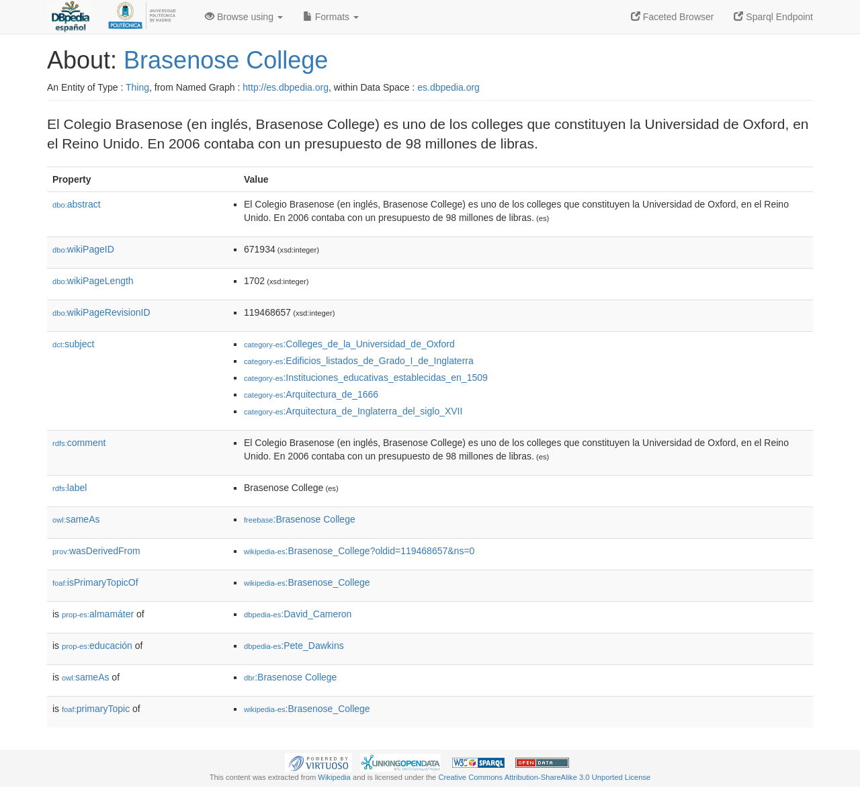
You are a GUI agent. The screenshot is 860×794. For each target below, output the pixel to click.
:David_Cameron (297, 614)
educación (97, 645)
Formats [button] (331, 16)
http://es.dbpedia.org (286, 87)
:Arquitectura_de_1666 (311, 394)
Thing (137, 87)
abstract (76, 204)
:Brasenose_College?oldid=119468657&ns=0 (359, 550)
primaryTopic (96, 708)
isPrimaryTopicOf (95, 582)
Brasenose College (226, 60)
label (69, 487)
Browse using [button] (244, 16)
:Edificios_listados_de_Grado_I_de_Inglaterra (359, 360)
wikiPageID (83, 249)
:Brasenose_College (307, 582)
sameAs (75, 519)
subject (73, 344)
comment (78, 442)
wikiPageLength (93, 280)
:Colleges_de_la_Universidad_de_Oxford (349, 344)
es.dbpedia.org (448, 87)
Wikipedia (334, 777)
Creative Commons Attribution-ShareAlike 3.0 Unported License (544, 777)
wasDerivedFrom (96, 550)
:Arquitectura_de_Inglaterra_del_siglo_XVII (353, 411)
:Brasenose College (299, 519)
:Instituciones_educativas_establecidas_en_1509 (366, 377)
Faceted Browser (672, 16)
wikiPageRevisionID (101, 312)
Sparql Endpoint (773, 16)
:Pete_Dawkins (294, 645)
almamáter (98, 614)
